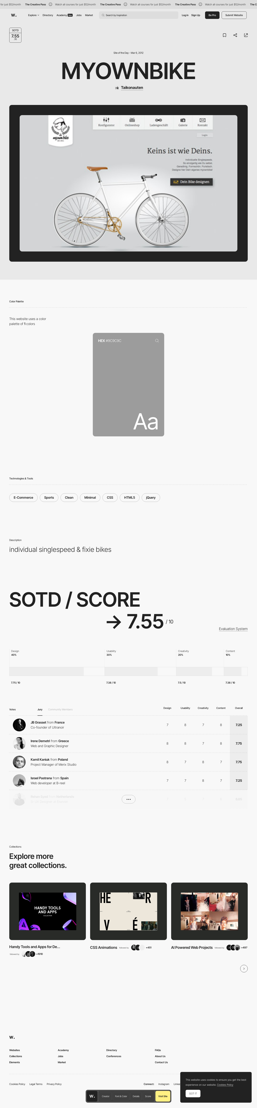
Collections (15, 1056)
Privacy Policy (54, 1084)
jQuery (151, 497)
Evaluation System (233, 629)
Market (89, 15)
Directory (48, 15)
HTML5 (129, 497)
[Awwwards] (13, 15)
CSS (110, 497)
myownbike (128, 71)
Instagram (163, 1084)
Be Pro (212, 15)
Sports (49, 497)
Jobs (79, 15)
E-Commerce (23, 497)
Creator (105, 1096)
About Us (160, 1056)
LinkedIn (178, 1084)
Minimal (90, 497)
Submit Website (234, 15)
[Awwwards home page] (92, 1096)
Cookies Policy (17, 1084)
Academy (65, 15)
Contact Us (161, 1062)
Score (148, 1096)
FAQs (158, 1050)
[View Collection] (47, 911)
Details (136, 1096)
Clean (69, 497)
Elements (14, 1062)
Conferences (113, 1056)
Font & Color (121, 1096)
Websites (14, 1050)
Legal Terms (35, 1084)
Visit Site (162, 1096)
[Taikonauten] (128, 87)
